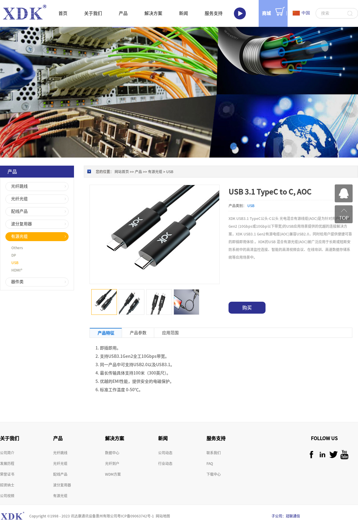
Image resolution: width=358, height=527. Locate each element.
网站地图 (162, 516)
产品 (138, 171)
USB (169, 171)
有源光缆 (155, 171)
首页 (62, 13)
